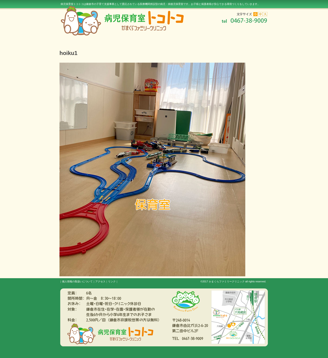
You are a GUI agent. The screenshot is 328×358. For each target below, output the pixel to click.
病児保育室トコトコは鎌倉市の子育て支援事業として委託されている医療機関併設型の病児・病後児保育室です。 (160, 4)
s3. (268, 282)
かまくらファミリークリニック (227, 281)
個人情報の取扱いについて (77, 281)
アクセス (100, 281)
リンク (112, 281)
